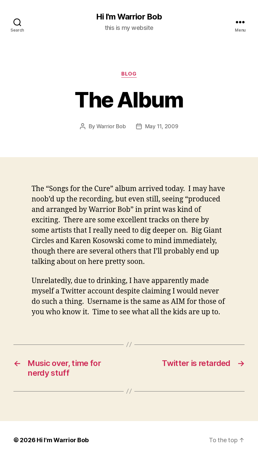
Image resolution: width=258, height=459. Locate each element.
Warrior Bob (111, 126)
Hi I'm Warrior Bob (129, 17)
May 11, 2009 (161, 126)
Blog (128, 74)
